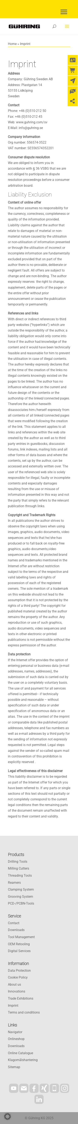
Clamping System (21, 889)
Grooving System (20, 897)
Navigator (15, 1032)
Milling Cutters (18, 868)
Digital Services (19, 951)
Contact (13, 923)
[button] (7, 1116)
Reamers (14, 883)
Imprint (13, 1006)
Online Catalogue (20, 1053)
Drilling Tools (17, 862)
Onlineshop (16, 1039)
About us (14, 984)
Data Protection (19, 971)
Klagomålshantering (23, 1060)
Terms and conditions (24, 1012)
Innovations (16, 991)
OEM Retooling (19, 944)
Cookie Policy (18, 977)
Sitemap (14, 1067)
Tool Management (21, 937)
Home (12, 44)
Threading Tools (20, 875)
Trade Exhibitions (20, 998)
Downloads (16, 930)
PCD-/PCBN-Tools (21, 903)
